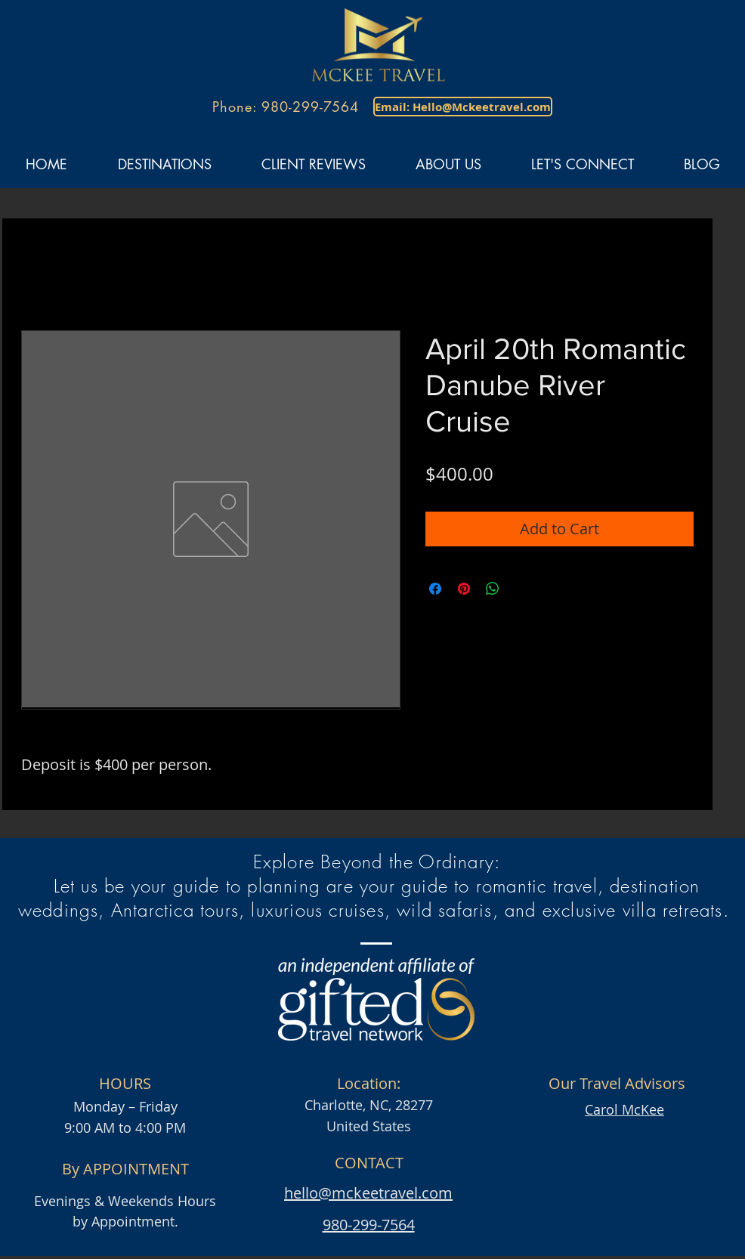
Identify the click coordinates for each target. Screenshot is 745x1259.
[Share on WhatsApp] (493, 589)
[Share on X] (521, 589)
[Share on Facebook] (435, 589)
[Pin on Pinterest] (464, 589)
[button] (164, 164)
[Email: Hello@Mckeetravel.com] (462, 106)
